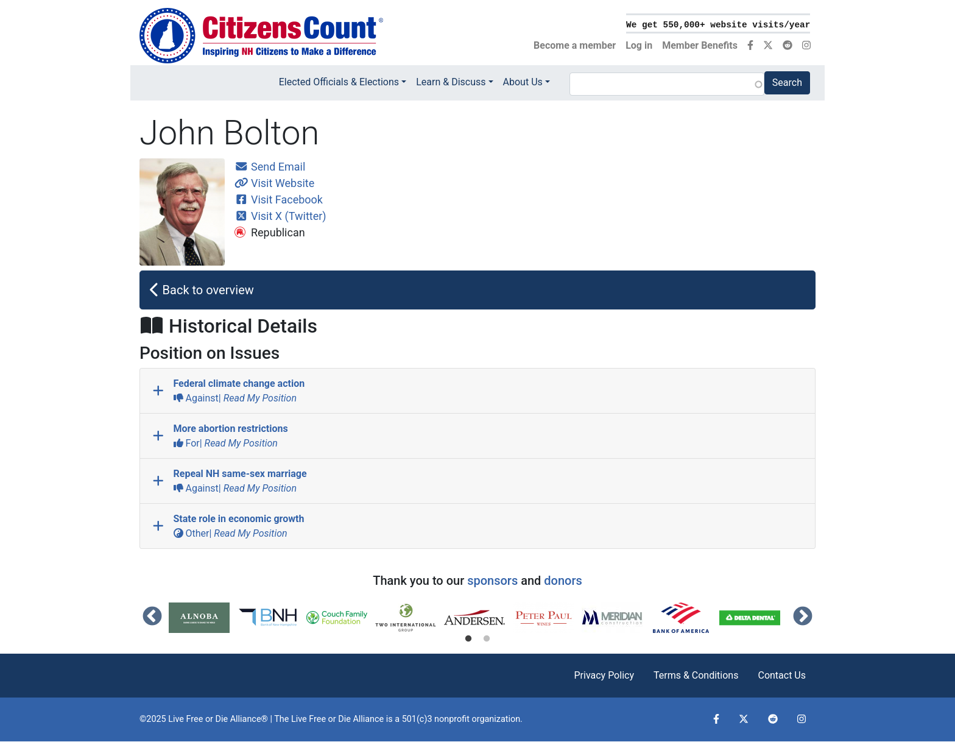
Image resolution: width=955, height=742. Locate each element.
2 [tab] (487, 639)
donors (563, 580)
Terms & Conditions (696, 675)
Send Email (269, 166)
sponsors (492, 580)
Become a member (575, 45)
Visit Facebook (278, 199)
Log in (639, 45)
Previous (152, 617)
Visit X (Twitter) (280, 216)
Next (803, 617)
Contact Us (782, 675)
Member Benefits (700, 45)
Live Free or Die (321, 719)
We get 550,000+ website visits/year (718, 25)
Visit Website (274, 183)
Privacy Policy (604, 675)
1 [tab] (468, 639)
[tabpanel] (203, 617)
